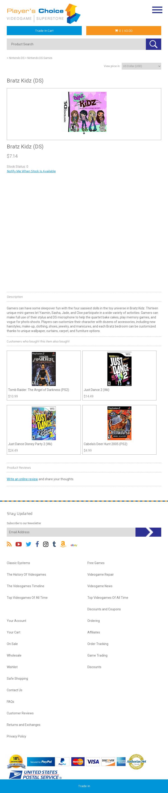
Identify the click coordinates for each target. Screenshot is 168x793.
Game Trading (97, 655)
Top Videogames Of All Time (27, 597)
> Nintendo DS (15, 58)
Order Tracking (97, 644)
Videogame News (99, 586)
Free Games (96, 563)
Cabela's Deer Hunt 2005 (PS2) (105, 444)
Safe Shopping (17, 678)
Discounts (94, 667)
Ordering (93, 621)
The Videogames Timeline (25, 586)
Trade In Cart (44, 30)
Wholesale (14, 655)
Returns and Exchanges (23, 725)
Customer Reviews (20, 713)
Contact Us (14, 690)
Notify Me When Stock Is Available (31, 171)
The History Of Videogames (26, 574)
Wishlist (12, 667)
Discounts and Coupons (104, 609)
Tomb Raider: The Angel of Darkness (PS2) (38, 390)
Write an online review (22, 479)
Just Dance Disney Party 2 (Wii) (30, 444)
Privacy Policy (16, 736)
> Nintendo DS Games (38, 58)
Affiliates (93, 632)
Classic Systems (18, 563)
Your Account (16, 621)
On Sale (12, 644)
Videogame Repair (100, 574)
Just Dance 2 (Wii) (96, 390)
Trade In (84, 785)
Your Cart (13, 632)
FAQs (10, 701)
